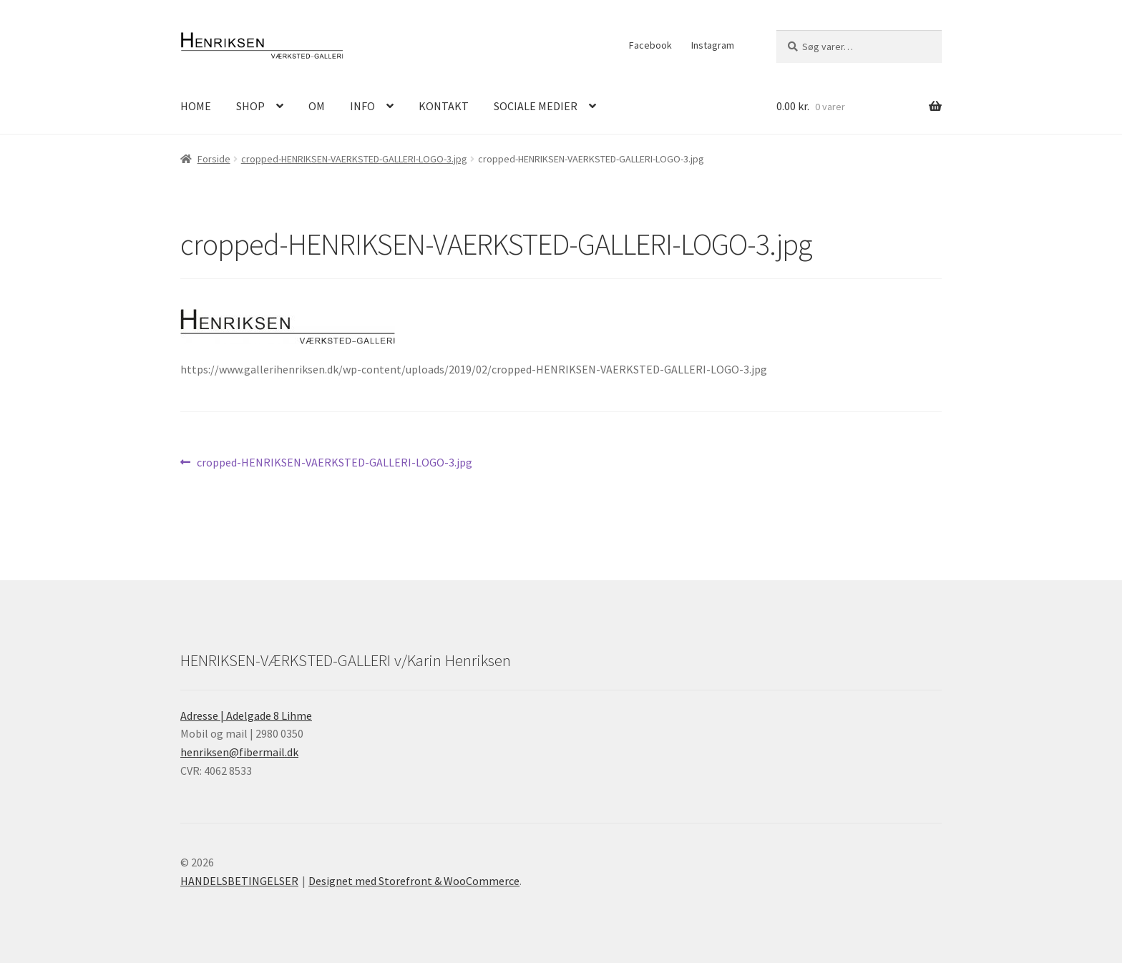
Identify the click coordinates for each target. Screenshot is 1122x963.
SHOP (250, 106)
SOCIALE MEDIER (535, 106)
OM (316, 106)
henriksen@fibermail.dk (239, 752)
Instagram (712, 45)
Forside (213, 158)
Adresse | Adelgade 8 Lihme (246, 715)
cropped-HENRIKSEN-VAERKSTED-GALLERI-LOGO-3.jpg (354, 158)
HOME (195, 106)
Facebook (650, 45)
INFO (362, 106)
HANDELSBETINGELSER (239, 881)
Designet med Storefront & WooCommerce (413, 881)
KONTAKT (444, 106)
